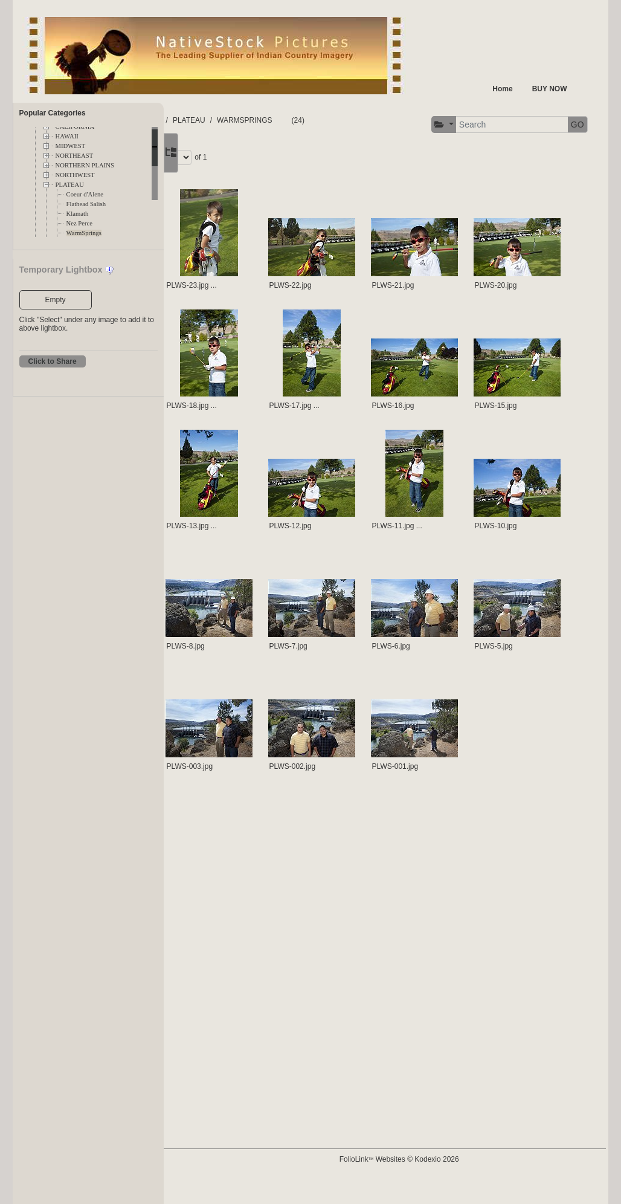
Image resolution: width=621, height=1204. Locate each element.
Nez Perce (79, 223)
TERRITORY (270, 120)
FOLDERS (221, 120)
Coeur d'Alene (84, 194)
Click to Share (52, 361)
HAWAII (67, 136)
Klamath (77, 213)
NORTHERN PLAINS (85, 165)
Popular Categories (52, 113)
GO (339, 157)
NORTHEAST (75, 155)
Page (509, 156)
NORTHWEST (75, 175)
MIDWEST (71, 146)
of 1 (561, 156)
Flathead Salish (86, 204)
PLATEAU (70, 184)
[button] (206, 157)
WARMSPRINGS (374, 120)
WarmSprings (83, 233)
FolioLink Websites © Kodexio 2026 (455, 1178)
